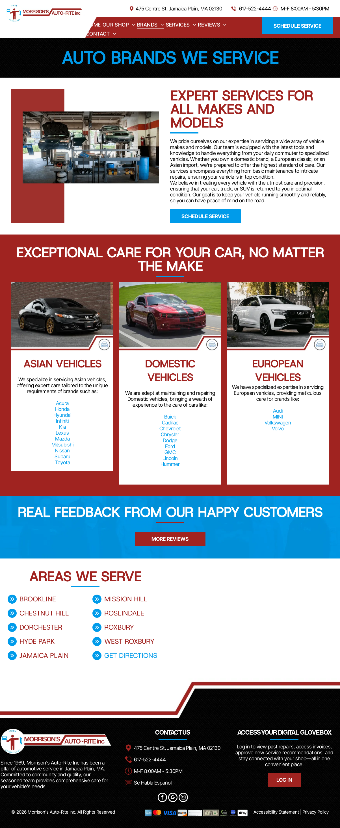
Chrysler (170, 434)
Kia (62, 427)
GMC (170, 452)
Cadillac (170, 423)
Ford (170, 446)
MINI (278, 417)
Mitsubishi (62, 445)
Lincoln (170, 458)
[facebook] (162, 798)
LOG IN (284, 780)
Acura (62, 403)
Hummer (170, 464)
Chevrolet (170, 428)
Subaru (62, 456)
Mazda (62, 439)
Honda (62, 409)
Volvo (278, 428)
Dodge (170, 440)
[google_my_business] (172, 798)
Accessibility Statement (276, 812)
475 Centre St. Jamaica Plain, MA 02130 (179, 9)
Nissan (62, 451)
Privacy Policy (315, 812)
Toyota (62, 462)
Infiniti (62, 421)
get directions (130, 655)
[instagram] (183, 798)
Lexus (62, 433)
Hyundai (62, 415)
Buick (170, 417)
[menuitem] (93, 24)
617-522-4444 (255, 9)
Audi (278, 411)
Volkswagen (278, 423)
